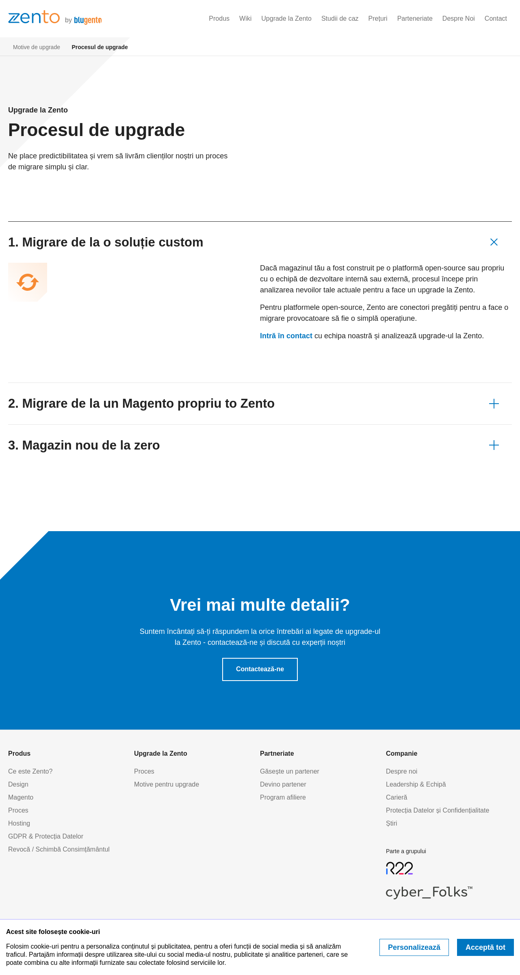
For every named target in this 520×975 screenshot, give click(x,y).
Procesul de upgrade (100, 47)
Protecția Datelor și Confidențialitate (437, 810)
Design (18, 784)
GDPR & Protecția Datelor (45, 836)
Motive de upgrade (36, 47)
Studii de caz (340, 18)
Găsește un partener (289, 771)
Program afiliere (283, 797)
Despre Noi (458, 18)
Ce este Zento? (30, 771)
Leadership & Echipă (416, 784)
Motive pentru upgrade (166, 784)
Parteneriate (415, 18)
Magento (20, 797)
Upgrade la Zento (286, 18)
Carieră (396, 797)
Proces (18, 810)
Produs (219, 18)
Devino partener (283, 784)
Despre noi (401, 771)
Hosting (19, 823)
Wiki (245, 18)
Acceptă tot (485, 947)
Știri (391, 823)
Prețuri (378, 18)
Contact (496, 18)
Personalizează (414, 947)
